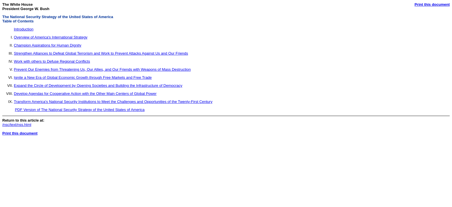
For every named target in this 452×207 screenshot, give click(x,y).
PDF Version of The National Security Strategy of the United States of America (80, 110)
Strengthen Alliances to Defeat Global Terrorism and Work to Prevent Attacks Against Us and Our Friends (101, 53)
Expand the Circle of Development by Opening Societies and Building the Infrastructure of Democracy (98, 85)
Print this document (432, 4)
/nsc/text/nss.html (16, 124)
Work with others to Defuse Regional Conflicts (52, 61)
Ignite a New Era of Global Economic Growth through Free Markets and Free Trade (83, 77)
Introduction (23, 29)
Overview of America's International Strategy (50, 37)
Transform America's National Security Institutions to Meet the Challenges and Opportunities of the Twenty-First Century (113, 101)
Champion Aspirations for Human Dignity (47, 45)
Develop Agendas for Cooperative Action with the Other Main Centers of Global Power (85, 93)
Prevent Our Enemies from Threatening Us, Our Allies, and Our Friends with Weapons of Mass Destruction (102, 69)
